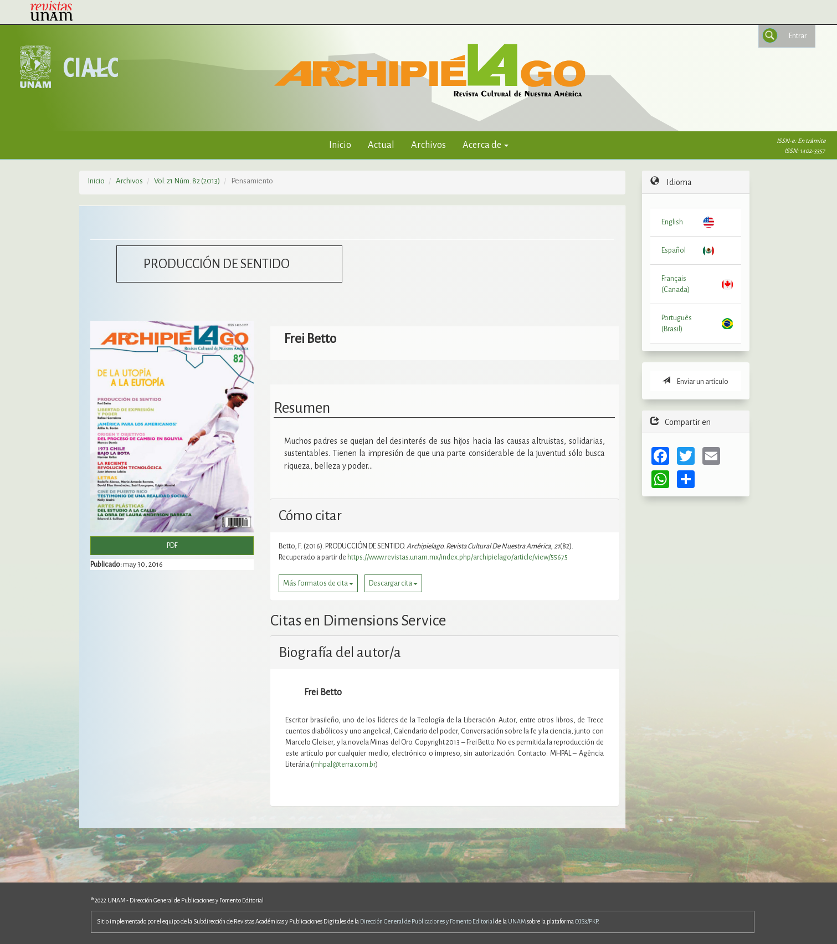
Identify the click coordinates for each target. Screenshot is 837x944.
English (672, 222)
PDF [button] (172, 546)
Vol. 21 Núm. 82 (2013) (187, 181)
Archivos (428, 145)
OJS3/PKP (586, 921)
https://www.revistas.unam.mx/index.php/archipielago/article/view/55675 (457, 557)
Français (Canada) (675, 284)
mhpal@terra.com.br (344, 764)
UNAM (517, 921)
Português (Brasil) (676, 323)
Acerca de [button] (486, 145)
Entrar (798, 36)
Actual (381, 145)
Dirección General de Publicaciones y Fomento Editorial (427, 921)
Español (673, 250)
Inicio (340, 145)
